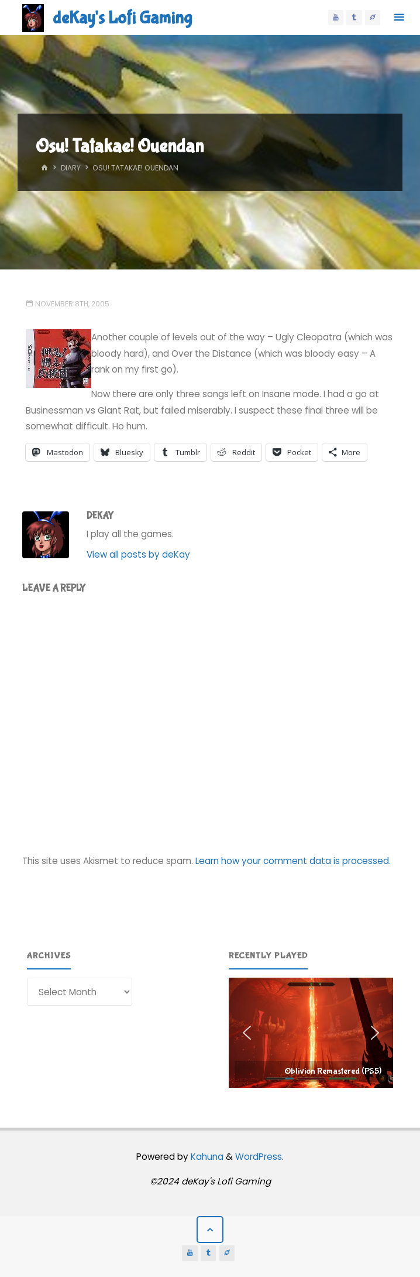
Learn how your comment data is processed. (293, 861)
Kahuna (205, 1156)
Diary (71, 168)
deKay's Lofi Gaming (122, 18)
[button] (311, 1033)
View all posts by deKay (138, 554)
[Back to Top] (210, 1229)
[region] (311, 1033)
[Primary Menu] (399, 17)
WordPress (258, 1156)
